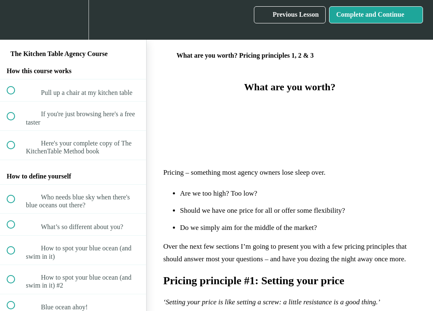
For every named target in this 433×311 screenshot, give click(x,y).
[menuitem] (73, 20)
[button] (15, 20)
